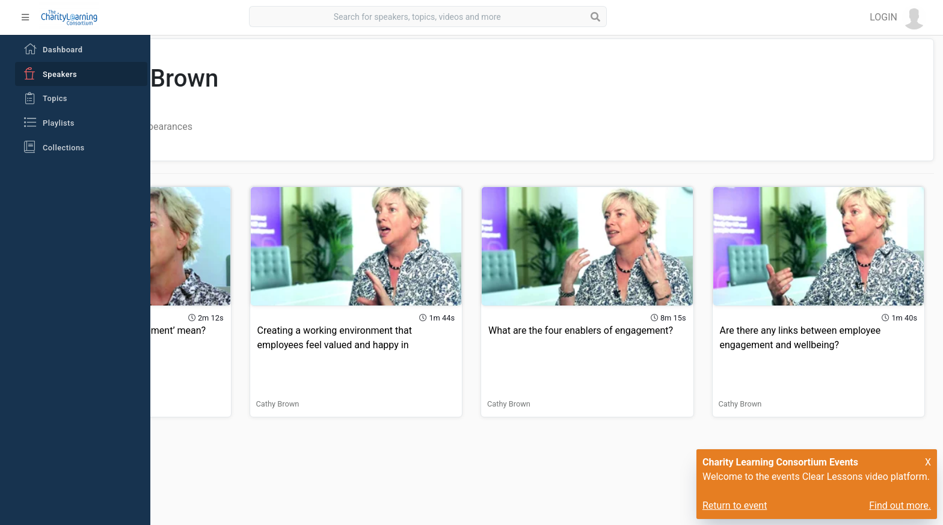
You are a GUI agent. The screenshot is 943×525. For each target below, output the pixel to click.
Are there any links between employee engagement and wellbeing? (815, 324)
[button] (898, 17)
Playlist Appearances (298, 126)
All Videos (217, 126)
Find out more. (900, 505)
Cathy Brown (196, 382)
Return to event (734, 505)
